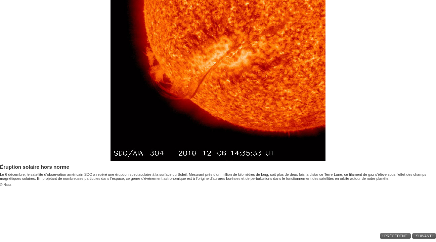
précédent (396, 236)
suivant (423, 236)
